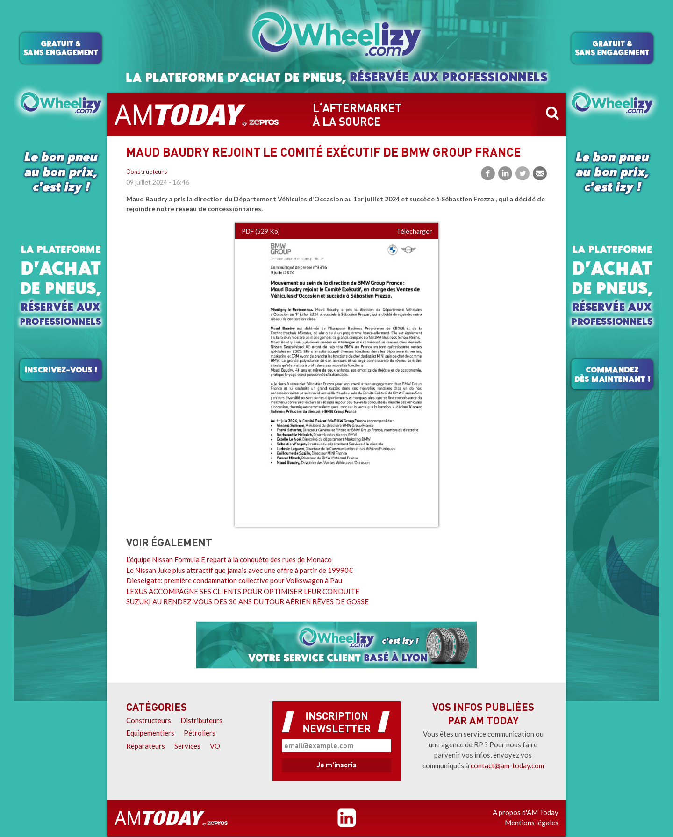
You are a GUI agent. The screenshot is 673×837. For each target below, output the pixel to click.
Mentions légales (531, 822)
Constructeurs (146, 172)
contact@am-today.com (507, 765)
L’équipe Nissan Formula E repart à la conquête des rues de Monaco (229, 559)
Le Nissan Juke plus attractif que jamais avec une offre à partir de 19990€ (239, 570)
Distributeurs (201, 720)
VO (215, 746)
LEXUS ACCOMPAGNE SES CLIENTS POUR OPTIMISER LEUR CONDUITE (242, 591)
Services (187, 746)
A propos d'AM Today (525, 812)
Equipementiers (150, 733)
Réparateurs (145, 746)
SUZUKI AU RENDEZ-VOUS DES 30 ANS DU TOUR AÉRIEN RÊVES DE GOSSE (247, 601)
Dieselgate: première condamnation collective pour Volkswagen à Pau (234, 580)
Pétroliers (199, 733)
